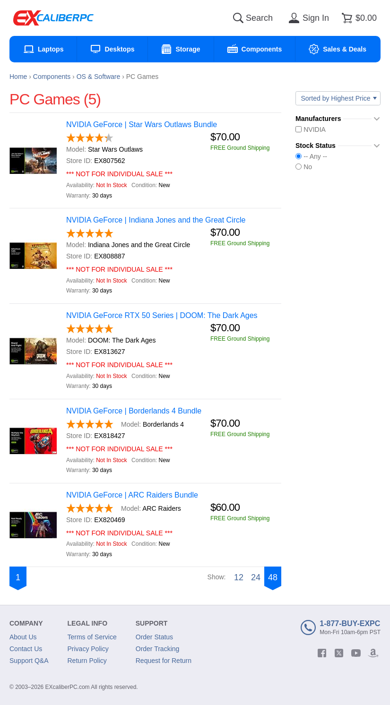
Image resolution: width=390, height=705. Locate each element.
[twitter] (339, 653)
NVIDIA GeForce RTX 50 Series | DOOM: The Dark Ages (162, 315)
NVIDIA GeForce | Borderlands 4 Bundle (133, 411)
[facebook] (321, 653)
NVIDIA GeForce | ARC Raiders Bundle (132, 495)
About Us (23, 637)
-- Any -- (311, 156)
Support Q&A (29, 660)
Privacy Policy (88, 649)
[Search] (238, 18)
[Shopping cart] (357, 17)
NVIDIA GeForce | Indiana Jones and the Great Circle (155, 220)
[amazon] (373, 653)
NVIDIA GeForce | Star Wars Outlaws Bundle (141, 124)
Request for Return (163, 660)
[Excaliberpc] (53, 18)
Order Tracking (158, 649)
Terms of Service (92, 637)
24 (255, 577)
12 (238, 577)
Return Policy (87, 660)
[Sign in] (307, 17)
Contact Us (25, 649)
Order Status (154, 637)
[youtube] (356, 653)
